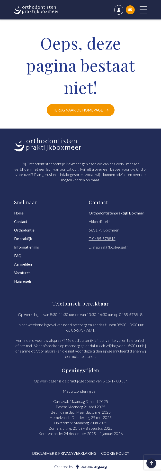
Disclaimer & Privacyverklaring (64, 453)
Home (19, 213)
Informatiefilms (26, 247)
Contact (20, 221)
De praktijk (23, 238)
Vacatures (22, 272)
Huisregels (23, 281)
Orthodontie (24, 230)
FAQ (17, 255)
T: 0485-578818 (102, 238)
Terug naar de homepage (78, 110)
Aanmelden (23, 264)
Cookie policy (115, 453)
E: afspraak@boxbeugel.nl (109, 247)
